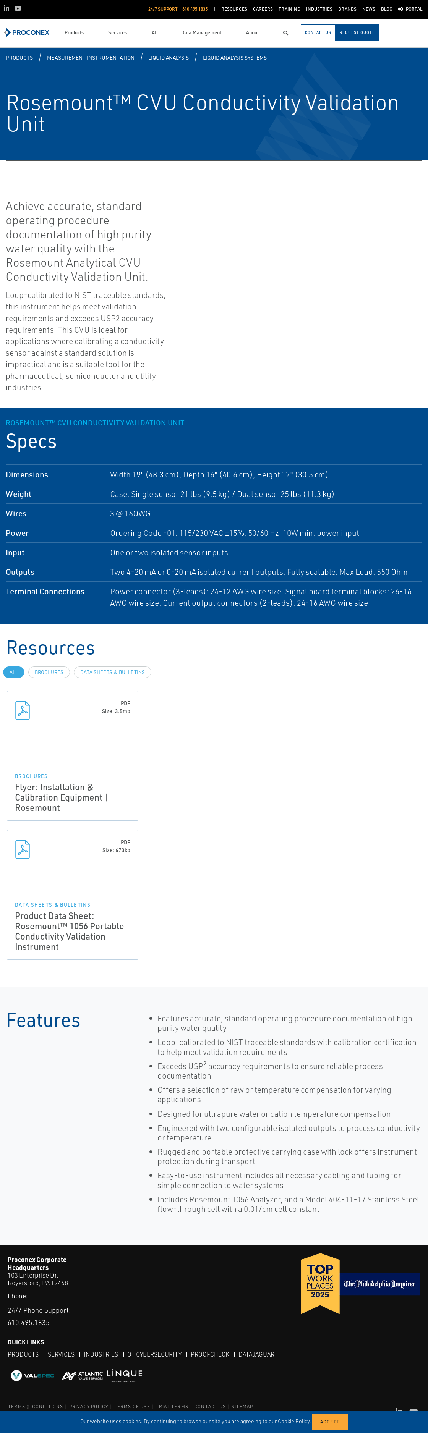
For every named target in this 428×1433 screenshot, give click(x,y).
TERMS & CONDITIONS (35, 1406)
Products (19, 57)
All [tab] (14, 672)
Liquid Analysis (168, 57)
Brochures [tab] (49, 672)
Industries (101, 1354)
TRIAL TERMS (172, 1406)
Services (61, 1354)
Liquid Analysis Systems (235, 57)
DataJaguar (256, 1354)
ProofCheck (210, 1354)
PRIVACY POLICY (89, 1406)
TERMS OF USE (132, 1406)
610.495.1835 (29, 1322)
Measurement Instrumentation (91, 57)
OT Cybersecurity (154, 1354)
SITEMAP (242, 1406)
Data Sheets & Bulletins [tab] (112, 672)
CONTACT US (210, 1406)
